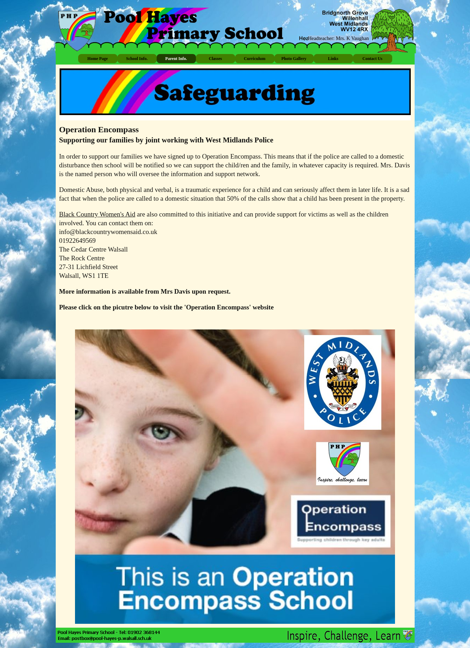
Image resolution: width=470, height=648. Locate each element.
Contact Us (372, 58)
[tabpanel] (235, 225)
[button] (105, 638)
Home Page (97, 58)
